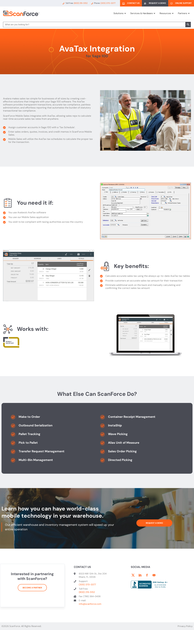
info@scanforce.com (90, 603)
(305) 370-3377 (87, 584)
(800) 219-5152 (87, 592)
